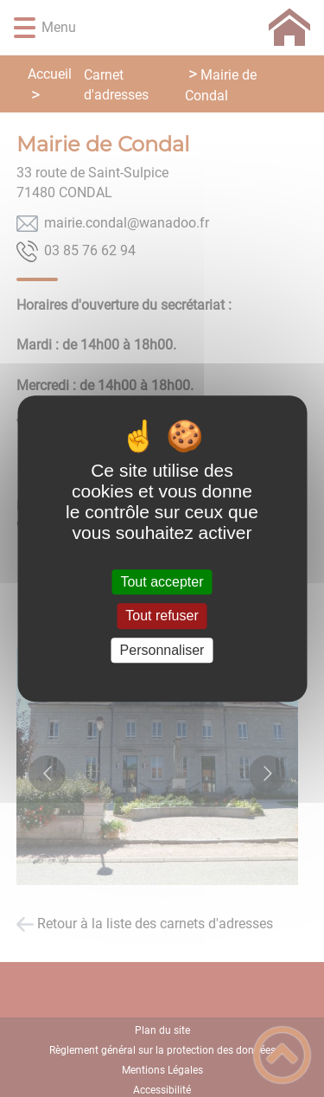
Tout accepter (161, 581)
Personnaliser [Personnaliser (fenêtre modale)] (162, 650)
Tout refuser (161, 616)
